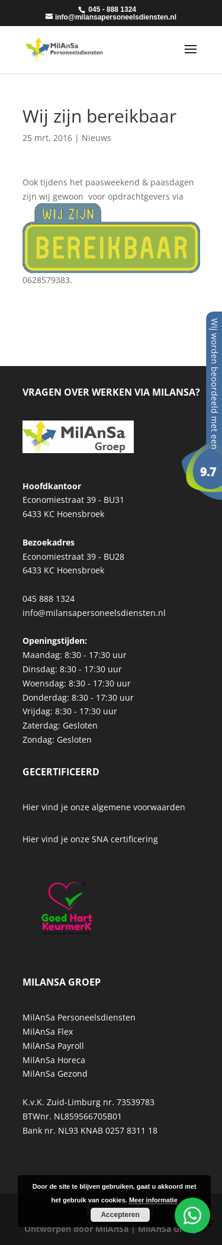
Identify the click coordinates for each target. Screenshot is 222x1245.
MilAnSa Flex (47, 1031)
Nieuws (96, 137)
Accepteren (120, 1215)
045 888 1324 (48, 598)
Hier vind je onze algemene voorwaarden (103, 807)
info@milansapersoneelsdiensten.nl (94, 612)
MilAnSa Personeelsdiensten (79, 1017)
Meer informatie (153, 1200)
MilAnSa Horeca (53, 1060)
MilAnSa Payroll (53, 1045)
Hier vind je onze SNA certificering (90, 839)
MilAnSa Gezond (55, 1073)
